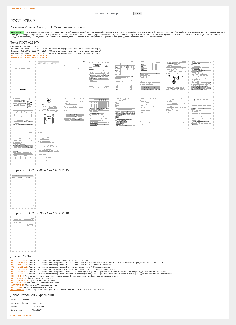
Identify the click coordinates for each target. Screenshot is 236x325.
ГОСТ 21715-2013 (18, 283)
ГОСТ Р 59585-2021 (19, 260)
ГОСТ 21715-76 (17, 285)
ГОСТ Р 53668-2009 (19, 280)
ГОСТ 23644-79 (17, 289)
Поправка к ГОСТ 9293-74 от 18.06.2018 (28, 58)
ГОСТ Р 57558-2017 (19, 269)
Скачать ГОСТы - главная (22, 315)
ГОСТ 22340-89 (17, 276)
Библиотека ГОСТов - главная (23, 9)
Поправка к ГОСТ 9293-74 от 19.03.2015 (28, 55)
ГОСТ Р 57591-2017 (19, 267)
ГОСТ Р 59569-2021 (19, 271)
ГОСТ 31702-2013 (18, 278)
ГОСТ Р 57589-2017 (19, 262)
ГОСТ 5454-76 (16, 287)
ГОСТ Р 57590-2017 (19, 265)
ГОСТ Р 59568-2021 (19, 274)
